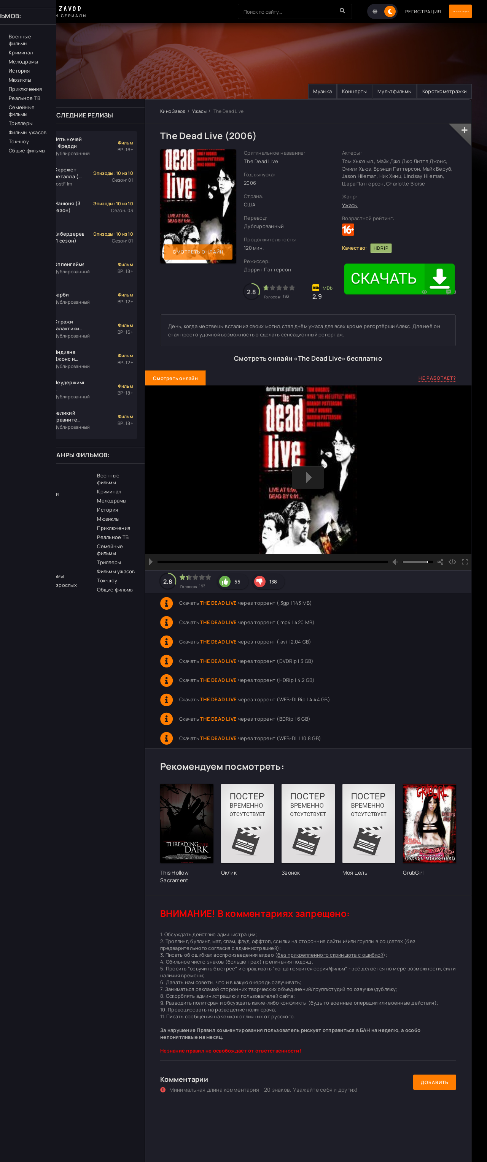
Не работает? (437, 379)
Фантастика (37, 530)
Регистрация (393, 11)
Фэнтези (33, 539)
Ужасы (199, 111)
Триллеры (109, 562)
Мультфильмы (386, 91)
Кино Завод (173, 111)
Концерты (340, 91)
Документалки (41, 494)
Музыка (303, 91)
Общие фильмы (115, 590)
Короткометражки (441, 91)
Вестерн (34, 475)
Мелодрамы (111, 501)
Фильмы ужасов (116, 571)
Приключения (113, 528)
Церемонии (37, 485)
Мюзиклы (108, 519)
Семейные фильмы (110, 550)
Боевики (33, 521)
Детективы (36, 567)
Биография (36, 512)
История (107, 510)
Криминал (109, 491)
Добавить (435, 1083)
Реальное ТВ (113, 537)
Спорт (30, 558)
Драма (31, 503)
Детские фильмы (43, 576)
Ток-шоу (107, 580)
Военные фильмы (108, 479)
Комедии (34, 548)
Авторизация (445, 11)
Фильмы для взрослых (50, 585)
